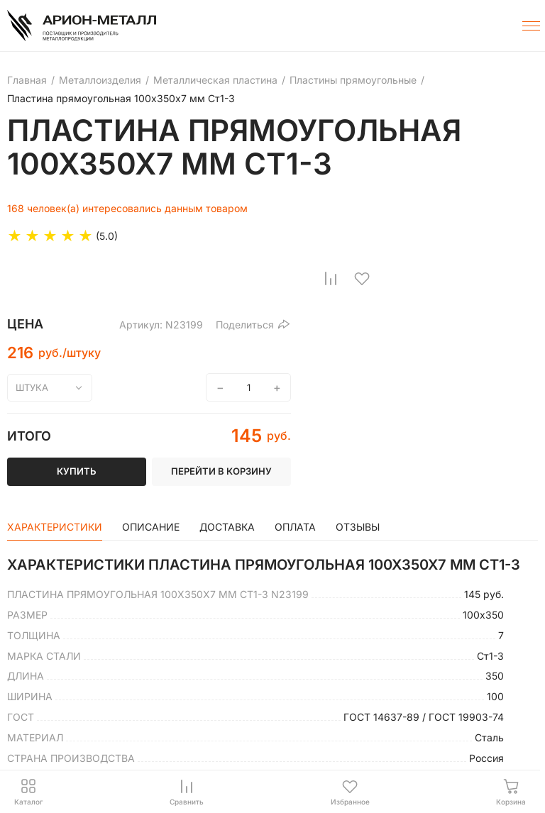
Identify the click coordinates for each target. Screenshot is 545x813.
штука (32, 387)
